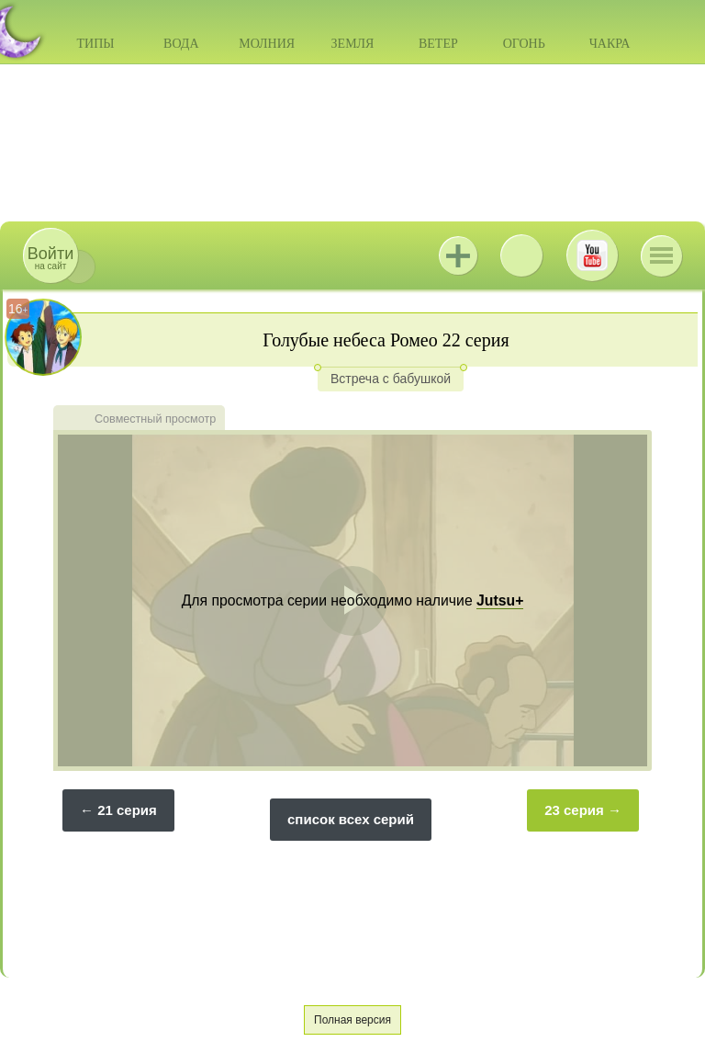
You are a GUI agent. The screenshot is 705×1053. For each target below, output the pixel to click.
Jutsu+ (458, 255)
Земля (353, 44)
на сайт (50, 257)
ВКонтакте (521, 255)
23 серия (574, 810)
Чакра (610, 44)
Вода (180, 44)
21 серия (127, 810)
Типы (95, 44)
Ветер (438, 44)
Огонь (524, 44)
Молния (267, 44)
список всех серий (350, 819)
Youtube (592, 255)
